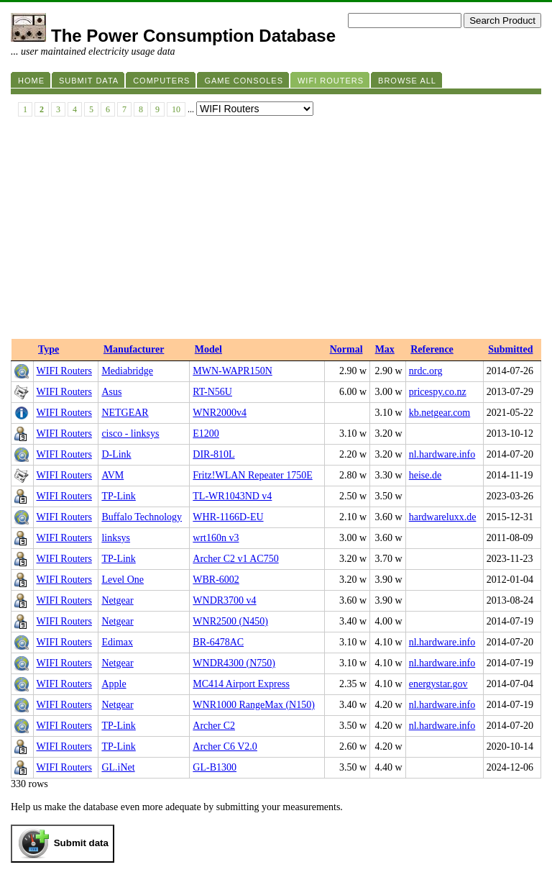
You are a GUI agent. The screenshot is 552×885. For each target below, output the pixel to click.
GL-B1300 (214, 767)
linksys (115, 537)
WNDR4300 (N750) (234, 663)
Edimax (117, 642)
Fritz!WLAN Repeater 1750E (252, 475)
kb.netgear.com (440, 412)
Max (385, 349)
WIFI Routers (64, 371)
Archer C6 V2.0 (225, 746)
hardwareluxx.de (443, 517)
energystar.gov (438, 683)
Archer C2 (214, 725)
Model (208, 349)
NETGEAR (124, 412)
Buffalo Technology (141, 517)
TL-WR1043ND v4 (232, 496)
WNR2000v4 (220, 412)
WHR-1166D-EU (228, 517)
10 (176, 109)
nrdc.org (426, 371)
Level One (122, 579)
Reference (432, 349)
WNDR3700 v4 (224, 600)
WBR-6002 (216, 579)
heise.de (425, 475)
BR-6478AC (218, 642)
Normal (346, 349)
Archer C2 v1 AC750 (235, 558)
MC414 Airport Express (241, 683)
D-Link (116, 454)
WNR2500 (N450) (230, 621)
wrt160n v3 (216, 537)
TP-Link (118, 496)
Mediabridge (127, 371)
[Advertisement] (276, 231)
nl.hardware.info (442, 454)
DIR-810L (213, 454)
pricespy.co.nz (437, 391)
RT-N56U (212, 391)
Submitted (510, 349)
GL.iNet (117, 767)
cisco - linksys (130, 433)
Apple (113, 683)
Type (48, 349)
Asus (111, 391)
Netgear (117, 600)
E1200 (206, 433)
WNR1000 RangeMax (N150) (254, 704)
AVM (112, 475)
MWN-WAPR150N (232, 371)
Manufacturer (134, 349)
